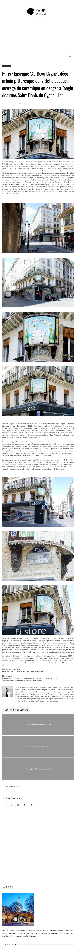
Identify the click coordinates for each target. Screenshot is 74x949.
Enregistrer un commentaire (12, 786)
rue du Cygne (7, 66)
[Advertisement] (45, 39)
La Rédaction (7, 104)
